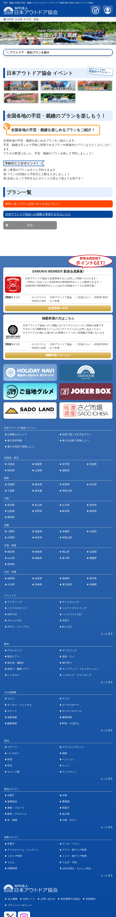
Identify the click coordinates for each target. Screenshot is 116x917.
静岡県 (93, 511)
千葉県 (11, 490)
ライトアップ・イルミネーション (80, 668)
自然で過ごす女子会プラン (76, 434)
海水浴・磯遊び (15, 662)
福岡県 (11, 578)
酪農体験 (12, 723)
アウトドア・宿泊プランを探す (30, 52)
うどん (11, 862)
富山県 (38, 505)
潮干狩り (67, 662)
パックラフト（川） (72, 614)
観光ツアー (13, 656)
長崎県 (65, 578)
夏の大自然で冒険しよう (20, 446)
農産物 (65, 801)
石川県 (65, 505)
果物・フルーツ (15, 807)
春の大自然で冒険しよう (75, 440)
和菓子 (65, 807)
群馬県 (65, 484)
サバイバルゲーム (72, 711)
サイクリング (69, 650)
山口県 (11, 558)
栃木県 (38, 484)
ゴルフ (11, 698)
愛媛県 (93, 558)
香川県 (65, 558)
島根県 (38, 551)
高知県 (11, 564)
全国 (20, 19)
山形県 (38, 470)
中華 (64, 795)
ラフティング (14, 602)
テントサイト (69, 771)
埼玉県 (93, 484)
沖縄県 (93, 584)
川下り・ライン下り (18, 626)
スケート (12, 711)
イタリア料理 (14, 856)
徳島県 (38, 558)
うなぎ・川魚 (69, 862)
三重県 (11, 531)
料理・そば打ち (70, 723)
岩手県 (65, 464)
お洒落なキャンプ (17, 434)
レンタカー (13, 675)
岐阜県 (65, 511)
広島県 (93, 551)
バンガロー (13, 753)
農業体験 (67, 717)
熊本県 (93, 578)
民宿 (9, 759)
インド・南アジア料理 (74, 856)
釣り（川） (67, 626)
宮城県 (93, 464)
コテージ (12, 747)
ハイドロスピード (17, 608)
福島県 (65, 470)
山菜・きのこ (69, 820)
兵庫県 (11, 537)
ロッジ (65, 765)
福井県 (93, 505)
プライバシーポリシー (20, 905)
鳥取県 (11, 551)
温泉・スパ (68, 656)
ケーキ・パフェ (70, 843)
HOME (10, 19)
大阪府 (93, 531)
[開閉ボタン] (104, 633)
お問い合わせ (48, 898)
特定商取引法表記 (70, 898)
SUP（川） (12, 614)
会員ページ (29, 898)
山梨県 (11, 511)
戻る (30, 225)
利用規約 (90, 898)
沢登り (65, 620)
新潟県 (11, 505)
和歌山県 (67, 537)
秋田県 (11, 470)
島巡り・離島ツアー (18, 668)
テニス (65, 698)
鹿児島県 (67, 584)
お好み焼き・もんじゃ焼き (76, 868)
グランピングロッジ (73, 747)
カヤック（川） (14, 620)
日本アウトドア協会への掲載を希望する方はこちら (38, 214)
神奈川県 (67, 490)
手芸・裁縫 (32, 19)
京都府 (65, 531)
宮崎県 (38, 584)
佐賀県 (38, 578)
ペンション (68, 759)
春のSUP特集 (14, 440)
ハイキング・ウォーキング (76, 675)
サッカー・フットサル (19, 704)
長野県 (38, 511)
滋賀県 (38, 531)
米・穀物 (12, 820)
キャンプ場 (13, 771)
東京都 (38, 490)
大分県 (11, 584)
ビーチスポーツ (70, 704)
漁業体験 (12, 717)
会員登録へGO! (58, 308)
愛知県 (11, 517)
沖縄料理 (12, 868)
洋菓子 (11, 795)
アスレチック (14, 650)
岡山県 (65, 551)
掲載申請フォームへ (58, 355)
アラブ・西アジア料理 (74, 849)
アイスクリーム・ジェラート (23, 849)
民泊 (9, 765)
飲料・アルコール (17, 813)
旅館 (64, 753)
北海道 (11, 464)
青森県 (38, 464)
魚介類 (65, 813)
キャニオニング (70, 602)
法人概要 (12, 898)
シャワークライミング (74, 608)
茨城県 (11, 484)
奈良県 (38, 537)
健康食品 (12, 801)
